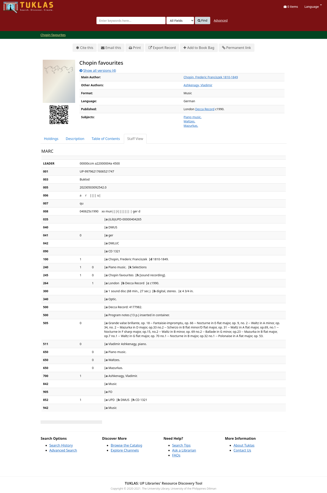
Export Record (162, 47)
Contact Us (242, 450)
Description (75, 138)
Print (135, 47)
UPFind (14, 5)
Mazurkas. (191, 126)
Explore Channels (125, 450)
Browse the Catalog (126, 445)
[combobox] (131, 20)
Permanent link (236, 47)
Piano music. (193, 117)
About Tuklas (244, 445)
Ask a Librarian (184, 450)
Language (313, 7)
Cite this (84, 47)
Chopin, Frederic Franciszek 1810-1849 (211, 77)
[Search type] (180, 20)
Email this (111, 47)
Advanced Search (63, 450)
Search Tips (181, 445)
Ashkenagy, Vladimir (198, 85)
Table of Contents (106, 138)
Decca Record (204, 109)
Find (202, 20)
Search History (61, 445)
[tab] (51, 139)
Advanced (220, 20)
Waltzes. (189, 121)
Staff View (135, 138)
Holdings (51, 138)
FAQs (176, 455)
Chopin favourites (53, 35)
